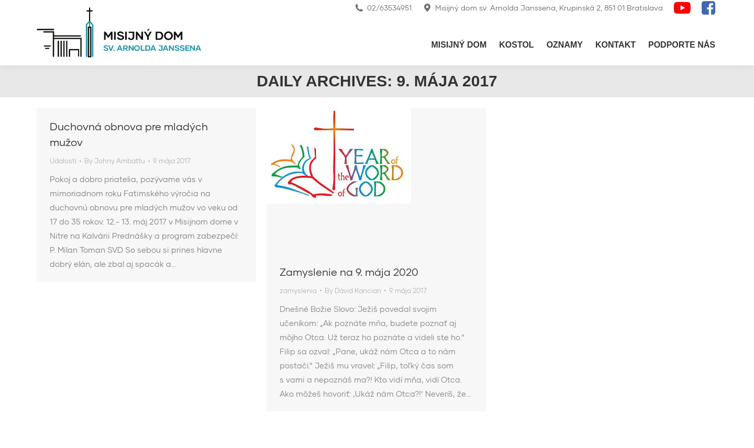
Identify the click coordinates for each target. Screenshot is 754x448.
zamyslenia (298, 290)
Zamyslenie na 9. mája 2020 (349, 271)
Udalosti (63, 160)
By (114, 160)
